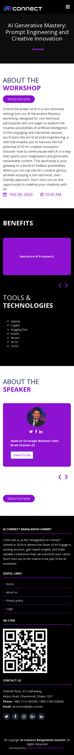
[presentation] (61, 284)
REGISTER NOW (19, 99)
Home (10, 584)
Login (9, 609)
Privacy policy (14, 600)
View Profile (22, 455)
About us (11, 592)
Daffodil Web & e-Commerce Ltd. (45, 748)
